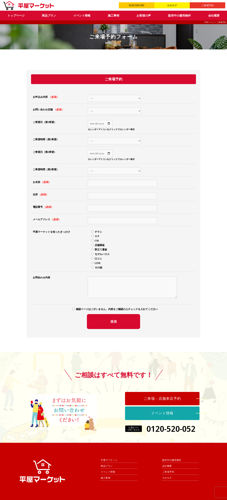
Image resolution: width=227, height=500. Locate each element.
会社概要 (214, 15)
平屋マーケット (109, 460)
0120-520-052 (136, 5)
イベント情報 (81, 15)
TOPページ (209, 22)
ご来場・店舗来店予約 (162, 398)
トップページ (15, 15)
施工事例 (113, 15)
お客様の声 (144, 15)
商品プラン (49, 15)
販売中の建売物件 (179, 15)
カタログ (172, 5)
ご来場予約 (207, 5)
